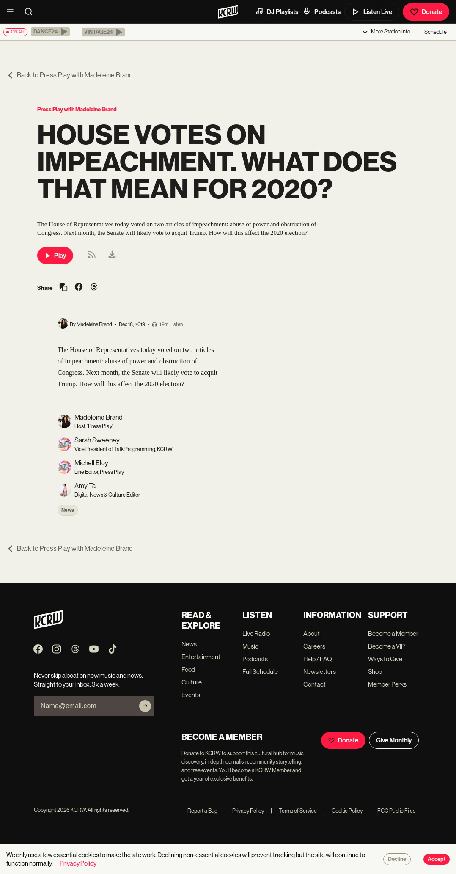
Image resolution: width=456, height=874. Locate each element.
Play (55, 255)
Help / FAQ (317, 658)
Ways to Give (385, 658)
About (311, 633)
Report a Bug (202, 811)
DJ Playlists (276, 11)
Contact (314, 684)
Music (250, 646)
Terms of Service (294, 811)
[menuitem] (112, 255)
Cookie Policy (343, 811)
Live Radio (256, 633)
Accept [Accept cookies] (436, 859)
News (67, 510)
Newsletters (319, 671)
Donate (426, 12)
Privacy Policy (244, 811)
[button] (50, 31)
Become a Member (393, 633)
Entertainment (200, 656)
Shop (375, 671)
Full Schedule (260, 671)
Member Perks (387, 684)
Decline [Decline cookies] (397, 859)
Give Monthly (394, 740)
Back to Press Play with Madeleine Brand (70, 75)
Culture (191, 682)
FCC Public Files (392, 811)
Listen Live (372, 12)
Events (190, 694)
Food (188, 669)
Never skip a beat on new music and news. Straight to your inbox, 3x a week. (88, 680)
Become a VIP (386, 646)
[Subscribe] (145, 706)
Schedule (435, 32)
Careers (314, 646)
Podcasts (321, 11)
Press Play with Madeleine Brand (77, 109)
